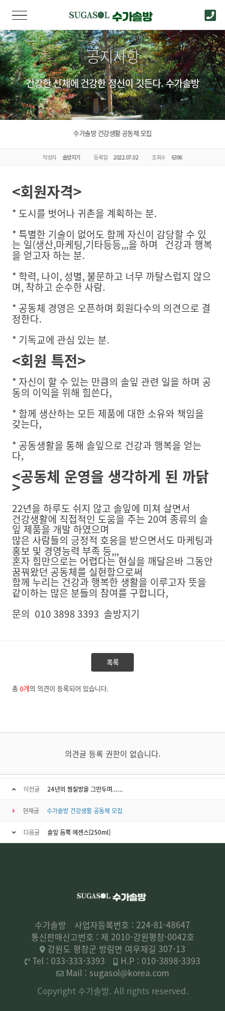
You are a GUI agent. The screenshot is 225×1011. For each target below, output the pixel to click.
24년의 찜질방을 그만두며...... (85, 788)
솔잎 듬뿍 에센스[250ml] (78, 832)
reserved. (170, 991)
